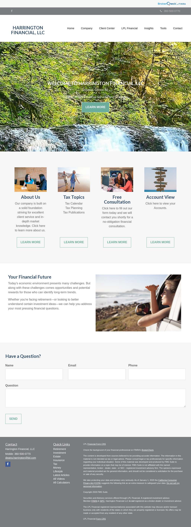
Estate (57, 456)
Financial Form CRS (96, 444)
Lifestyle (58, 471)
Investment (59, 452)
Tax (55, 463)
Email (72, 365)
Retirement (59, 449)
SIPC (102, 501)
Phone (132, 365)
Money (57, 467)
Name (9, 365)
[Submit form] (13, 419)
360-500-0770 (170, 10)
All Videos (59, 478)
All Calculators (61, 482)
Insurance (59, 460)
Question (11, 385)
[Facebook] (11, 11)
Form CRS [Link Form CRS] (101, 519)
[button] (87, 28)
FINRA (94, 501)
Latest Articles (61, 475)
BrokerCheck (148, 450)
